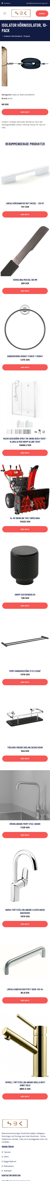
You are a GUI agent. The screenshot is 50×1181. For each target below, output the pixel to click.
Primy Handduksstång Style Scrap (25, 671)
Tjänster (7, 1152)
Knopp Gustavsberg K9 (25, 594)
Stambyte (8, 1170)
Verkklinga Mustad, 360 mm (25, 279)
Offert (42, 13)
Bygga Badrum (10, 1161)
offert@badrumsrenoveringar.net (36, 3)
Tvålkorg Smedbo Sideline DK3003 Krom (25, 747)
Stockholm (7, 3)
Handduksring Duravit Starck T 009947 (25, 356)
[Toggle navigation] (5, 13)
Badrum (15, 94)
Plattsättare (9, 1166)
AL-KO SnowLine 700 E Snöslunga (25, 518)
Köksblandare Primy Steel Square (25, 823)
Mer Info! (25, 112)
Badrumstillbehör (27, 94)
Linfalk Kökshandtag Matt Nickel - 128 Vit (25, 203)
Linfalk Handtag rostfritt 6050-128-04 (25, 989)
